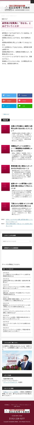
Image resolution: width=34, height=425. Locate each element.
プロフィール (14, 404)
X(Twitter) (6, 404)
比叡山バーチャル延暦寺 (10, 392)
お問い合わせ (17, 406)
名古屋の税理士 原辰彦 (17, 415)
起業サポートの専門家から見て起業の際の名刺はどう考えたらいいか (21, 186)
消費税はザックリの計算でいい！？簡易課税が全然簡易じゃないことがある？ (21, 148)
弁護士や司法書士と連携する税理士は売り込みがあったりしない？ (21, 128)
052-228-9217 (17, 418)
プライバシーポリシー (24, 404)
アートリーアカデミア (10, 382)
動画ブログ (6, 114)
